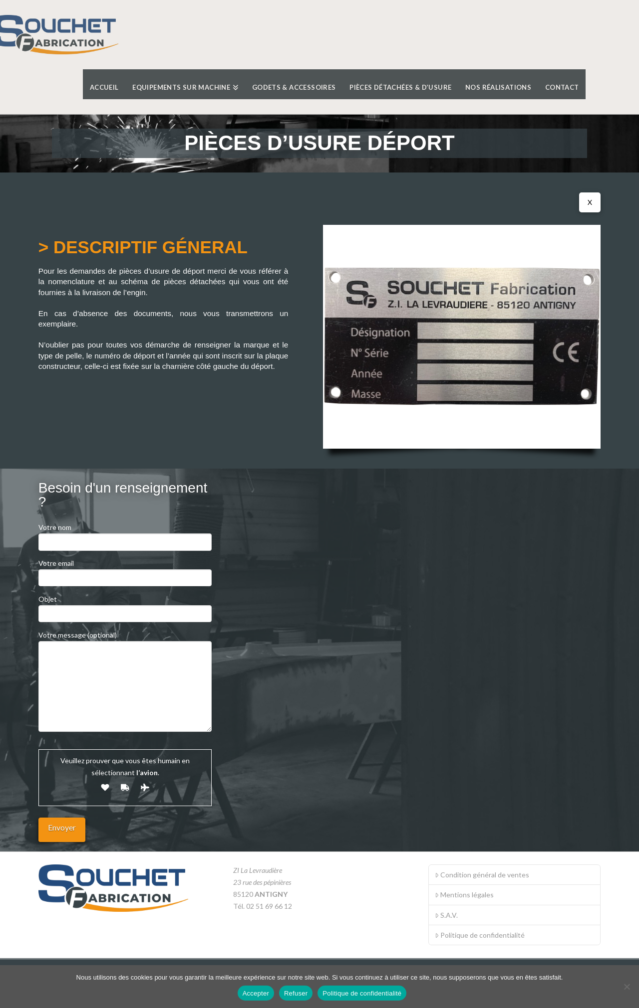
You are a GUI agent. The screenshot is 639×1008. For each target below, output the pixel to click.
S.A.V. (446, 915)
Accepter (256, 993)
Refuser (296, 993)
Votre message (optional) (125, 641)
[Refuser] (627, 987)
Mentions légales (464, 894)
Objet (125, 607)
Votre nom (125, 535)
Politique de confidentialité (480, 935)
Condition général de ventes (482, 874)
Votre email (125, 571)
